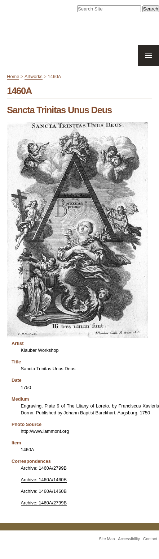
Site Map (107, 539)
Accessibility (129, 539)
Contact (150, 539)
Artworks (34, 76)
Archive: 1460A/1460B (44, 479)
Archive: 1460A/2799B (44, 468)
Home (13, 76)
